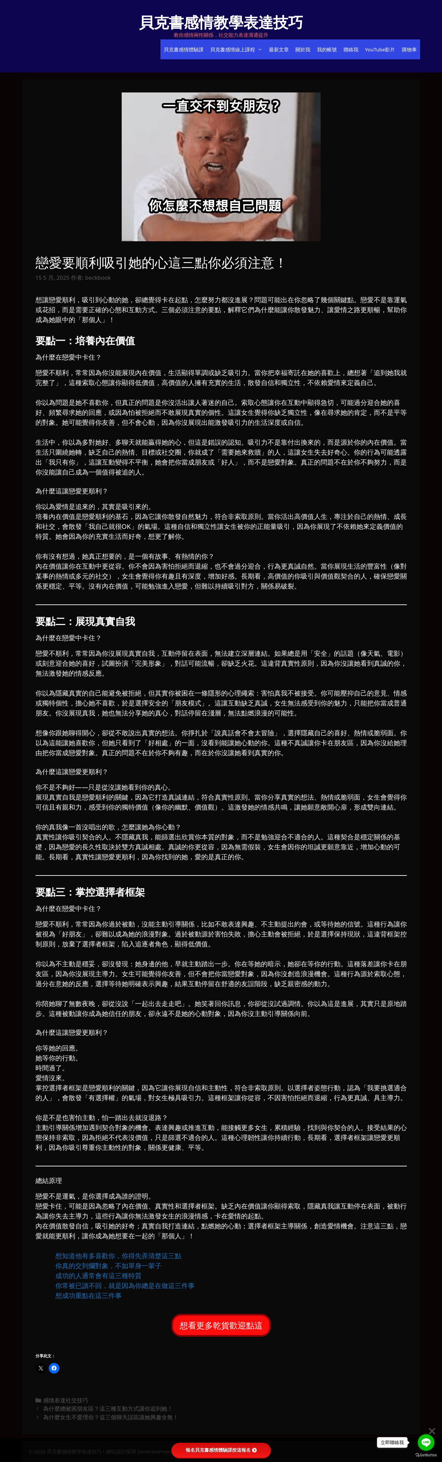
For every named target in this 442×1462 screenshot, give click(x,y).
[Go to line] (426, 1442)
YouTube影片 (380, 49)
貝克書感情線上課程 (238, 49)
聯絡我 (351, 49)
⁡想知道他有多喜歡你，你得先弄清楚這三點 (118, 1255)
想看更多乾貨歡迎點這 (221, 1325)
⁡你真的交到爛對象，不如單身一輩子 (108, 1265)
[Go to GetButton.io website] (426, 1455)
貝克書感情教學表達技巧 (221, 22)
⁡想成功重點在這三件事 (88, 1295)
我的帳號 (327, 49)
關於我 (302, 49)
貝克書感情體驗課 (184, 49)
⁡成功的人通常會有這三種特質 (98, 1275)
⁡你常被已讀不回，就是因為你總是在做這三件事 (125, 1285)
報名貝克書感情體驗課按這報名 (221, 1450)
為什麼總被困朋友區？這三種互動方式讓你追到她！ (108, 1408)
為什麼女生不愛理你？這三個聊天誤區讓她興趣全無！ (110, 1417)
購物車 (409, 49)
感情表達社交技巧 (65, 1400)
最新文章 (279, 49)
